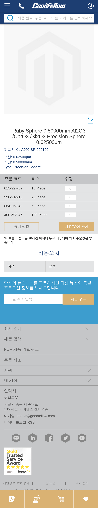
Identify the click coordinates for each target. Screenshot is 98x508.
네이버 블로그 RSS (19, 422)
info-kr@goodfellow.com (36, 416)
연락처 (10, 390)
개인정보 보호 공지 (16, 483)
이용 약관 (49, 483)
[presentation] (23, 310)
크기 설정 (21, 227)
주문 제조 (12, 360)
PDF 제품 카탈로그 (21, 349)
